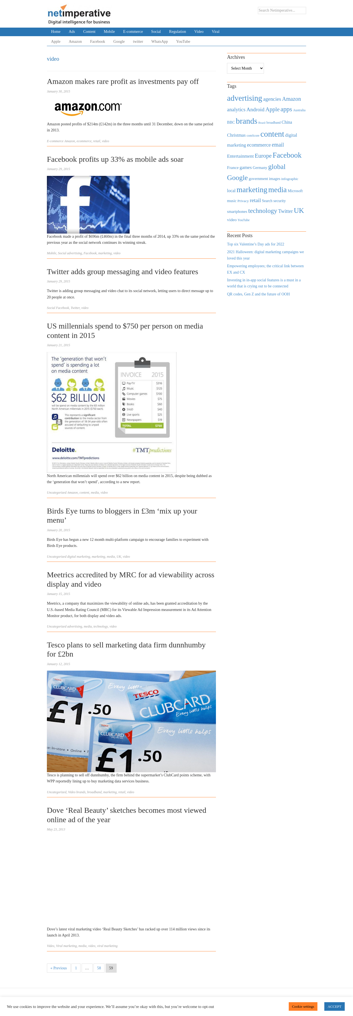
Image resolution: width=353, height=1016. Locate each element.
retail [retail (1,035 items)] (255, 200)
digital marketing (78, 557)
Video (199, 32)
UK (119, 557)
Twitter (75, 308)
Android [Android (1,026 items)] (255, 109)
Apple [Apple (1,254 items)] (272, 109)
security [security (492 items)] (279, 201)
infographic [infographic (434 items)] (289, 179)
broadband (94, 792)
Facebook (97, 41)
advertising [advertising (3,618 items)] (244, 98)
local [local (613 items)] (231, 190)
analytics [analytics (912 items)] (236, 109)
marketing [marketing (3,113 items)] (252, 189)
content (84, 492)
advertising (74, 253)
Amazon (75, 41)
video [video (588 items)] (232, 219)
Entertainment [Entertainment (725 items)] (240, 156)
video (105, 141)
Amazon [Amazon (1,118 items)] (291, 99)
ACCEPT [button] (334, 1006)
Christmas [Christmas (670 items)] (236, 135)
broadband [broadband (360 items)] (273, 123)
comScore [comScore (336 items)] (253, 135)
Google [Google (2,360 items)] (237, 178)
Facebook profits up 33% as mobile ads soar (115, 159)
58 (99, 968)
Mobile (109, 32)
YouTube (183, 41)
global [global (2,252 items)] (277, 166)
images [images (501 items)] (274, 178)
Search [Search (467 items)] (267, 201)
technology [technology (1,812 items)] (262, 210)
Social (156, 32)
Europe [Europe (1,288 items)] (263, 155)
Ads (72, 32)
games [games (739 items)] (246, 167)
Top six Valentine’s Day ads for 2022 (255, 244)
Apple (55, 41)
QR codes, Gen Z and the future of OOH (258, 294)
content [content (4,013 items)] (272, 133)
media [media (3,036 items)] (277, 190)
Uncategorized (56, 492)
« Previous (58, 968)
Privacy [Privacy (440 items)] (243, 201)
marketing (105, 253)
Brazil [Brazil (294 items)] (262, 122)
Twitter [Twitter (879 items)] (285, 211)
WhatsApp (159, 41)
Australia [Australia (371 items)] (299, 110)
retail (96, 141)
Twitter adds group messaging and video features (122, 271)
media (95, 492)
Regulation (177, 32)
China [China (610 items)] (287, 122)
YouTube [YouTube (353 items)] (244, 220)
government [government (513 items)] (258, 178)
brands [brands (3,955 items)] (246, 121)
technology (100, 626)
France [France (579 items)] (233, 167)
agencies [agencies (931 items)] (272, 99)
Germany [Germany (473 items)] (260, 167)
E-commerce (133, 32)
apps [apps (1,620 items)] (286, 109)
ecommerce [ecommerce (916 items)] (259, 145)
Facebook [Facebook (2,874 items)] (286, 155)
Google (119, 41)
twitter (138, 41)
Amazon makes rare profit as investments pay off (123, 81)
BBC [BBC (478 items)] (231, 122)
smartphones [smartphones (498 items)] (237, 211)
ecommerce (84, 141)
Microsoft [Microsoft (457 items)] (295, 191)
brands (80, 792)
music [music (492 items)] (231, 201)
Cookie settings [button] (303, 1006)
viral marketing (107, 946)
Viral (216, 32)
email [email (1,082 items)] (278, 145)
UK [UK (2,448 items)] (299, 211)
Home (55, 32)
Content (89, 32)
